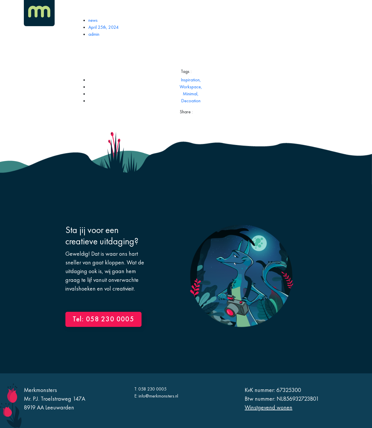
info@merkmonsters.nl (158, 396)
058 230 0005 (152, 389)
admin (93, 34)
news (93, 20)
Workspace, (191, 87)
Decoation (191, 101)
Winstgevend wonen (268, 407)
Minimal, (190, 94)
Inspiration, (191, 80)
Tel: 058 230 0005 (103, 318)
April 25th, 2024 (103, 27)
